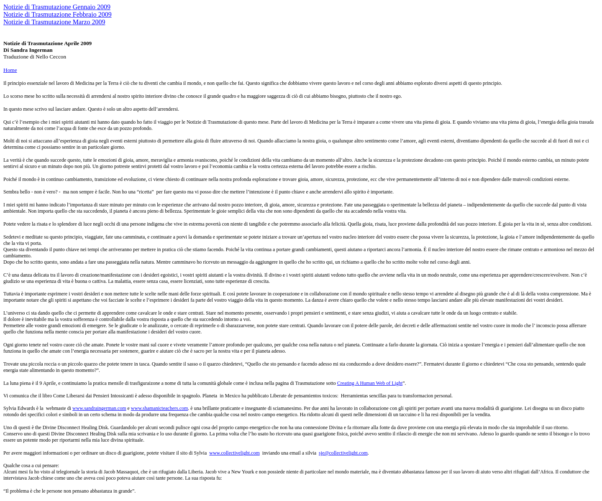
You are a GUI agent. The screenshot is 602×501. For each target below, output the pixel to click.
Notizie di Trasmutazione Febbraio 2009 (57, 14)
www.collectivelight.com (234, 453)
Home (10, 70)
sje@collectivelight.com (343, 453)
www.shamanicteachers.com (159, 408)
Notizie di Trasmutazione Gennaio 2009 (56, 6)
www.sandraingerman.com (99, 408)
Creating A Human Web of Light (369, 383)
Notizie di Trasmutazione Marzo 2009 (54, 21)
